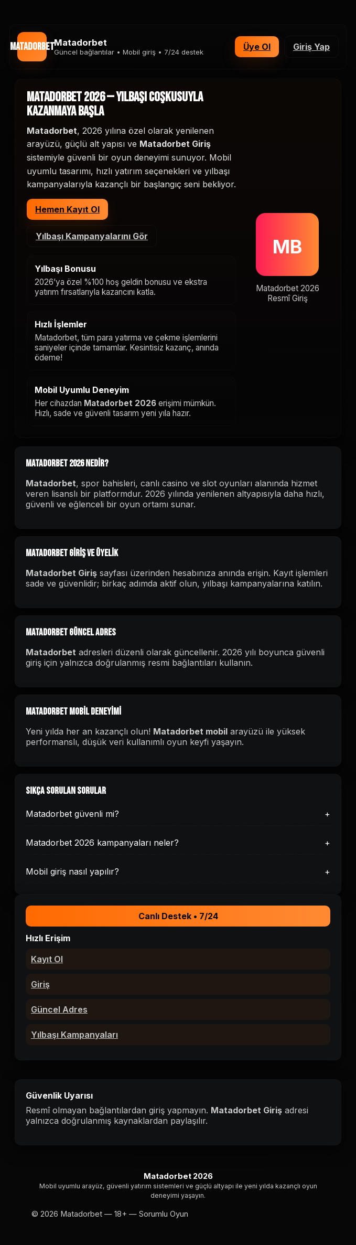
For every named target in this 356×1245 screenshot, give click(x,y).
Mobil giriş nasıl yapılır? (178, 871)
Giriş (40, 984)
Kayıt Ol (47, 959)
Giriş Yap (311, 46)
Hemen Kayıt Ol (67, 209)
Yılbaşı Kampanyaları (74, 1034)
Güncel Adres (59, 1009)
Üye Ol (257, 46)
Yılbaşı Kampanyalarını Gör (92, 236)
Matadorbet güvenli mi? (178, 813)
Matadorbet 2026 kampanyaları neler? (178, 842)
